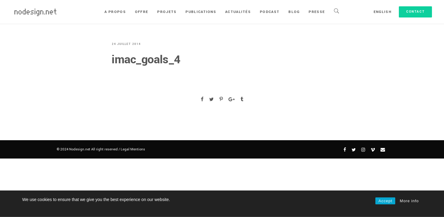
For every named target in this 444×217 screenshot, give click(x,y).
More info (409, 201)
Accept (385, 201)
